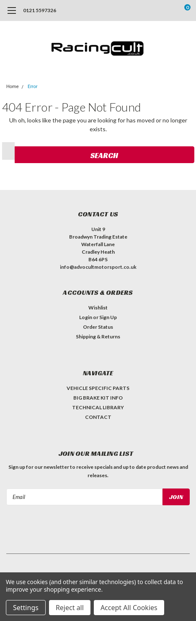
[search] (153, 10)
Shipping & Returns (98, 336)
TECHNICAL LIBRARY (98, 407)
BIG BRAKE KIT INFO (98, 398)
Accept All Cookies (129, 607)
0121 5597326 (39, 10)
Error (33, 86)
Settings (26, 607)
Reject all (70, 607)
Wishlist (98, 307)
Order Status (98, 327)
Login (85, 317)
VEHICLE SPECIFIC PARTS (98, 388)
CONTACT (98, 417)
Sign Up (108, 317)
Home (12, 86)
